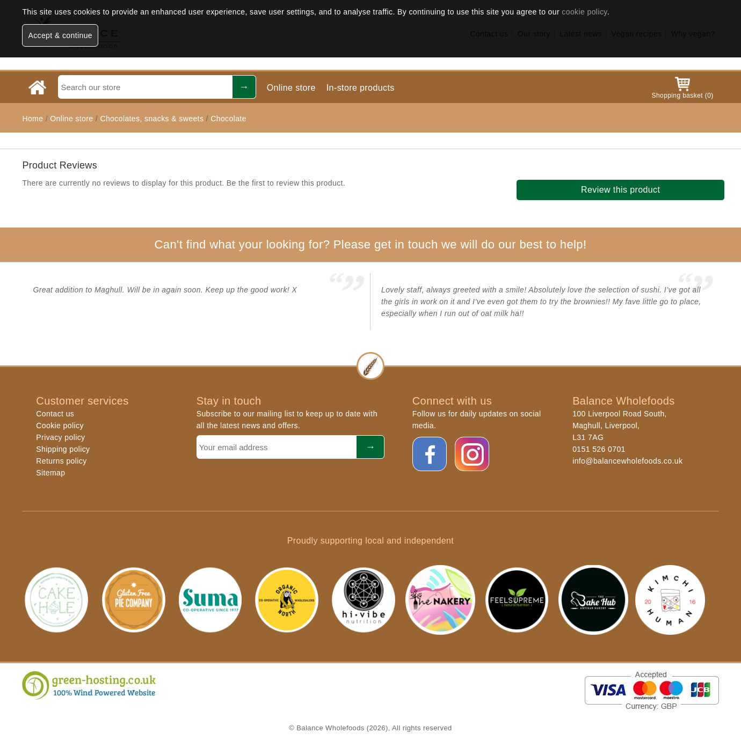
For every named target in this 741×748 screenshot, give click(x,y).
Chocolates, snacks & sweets (152, 118)
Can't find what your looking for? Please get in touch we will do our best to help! (370, 244)
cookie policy (584, 12)
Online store (291, 87)
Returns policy (61, 461)
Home (32, 118)
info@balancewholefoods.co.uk (627, 461)
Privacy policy (60, 437)
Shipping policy (63, 449)
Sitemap (50, 472)
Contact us (55, 413)
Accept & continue (60, 35)
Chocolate (228, 118)
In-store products (360, 87)
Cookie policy (59, 425)
